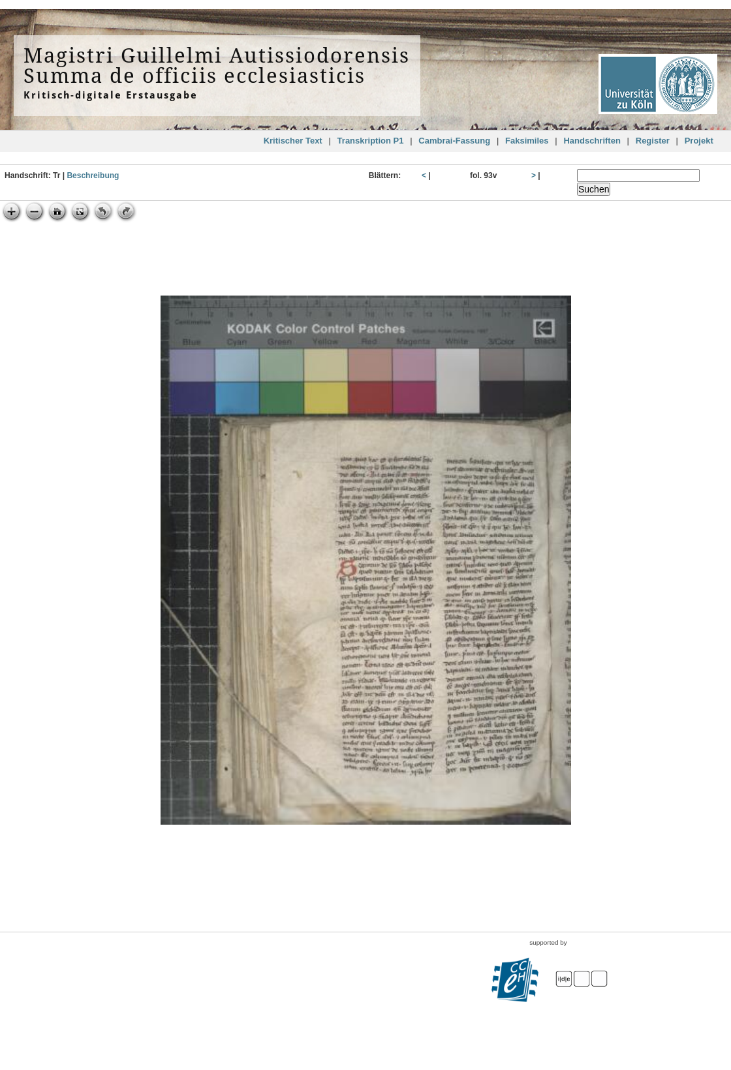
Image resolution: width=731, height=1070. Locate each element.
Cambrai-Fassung (454, 140)
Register (653, 140)
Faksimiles (527, 140)
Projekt (699, 140)
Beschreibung (93, 175)
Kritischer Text (293, 140)
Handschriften (591, 140)
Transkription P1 (370, 140)
